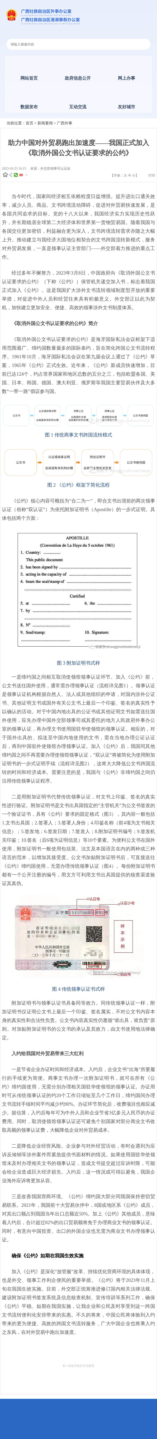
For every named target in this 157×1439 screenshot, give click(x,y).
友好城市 (126, 106)
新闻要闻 (45, 123)
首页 (29, 123)
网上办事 (126, 78)
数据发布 (29, 106)
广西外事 (64, 123)
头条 (21, 175)
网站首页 (29, 78)
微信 (16, 175)
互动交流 (77, 106)
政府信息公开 (78, 78)
